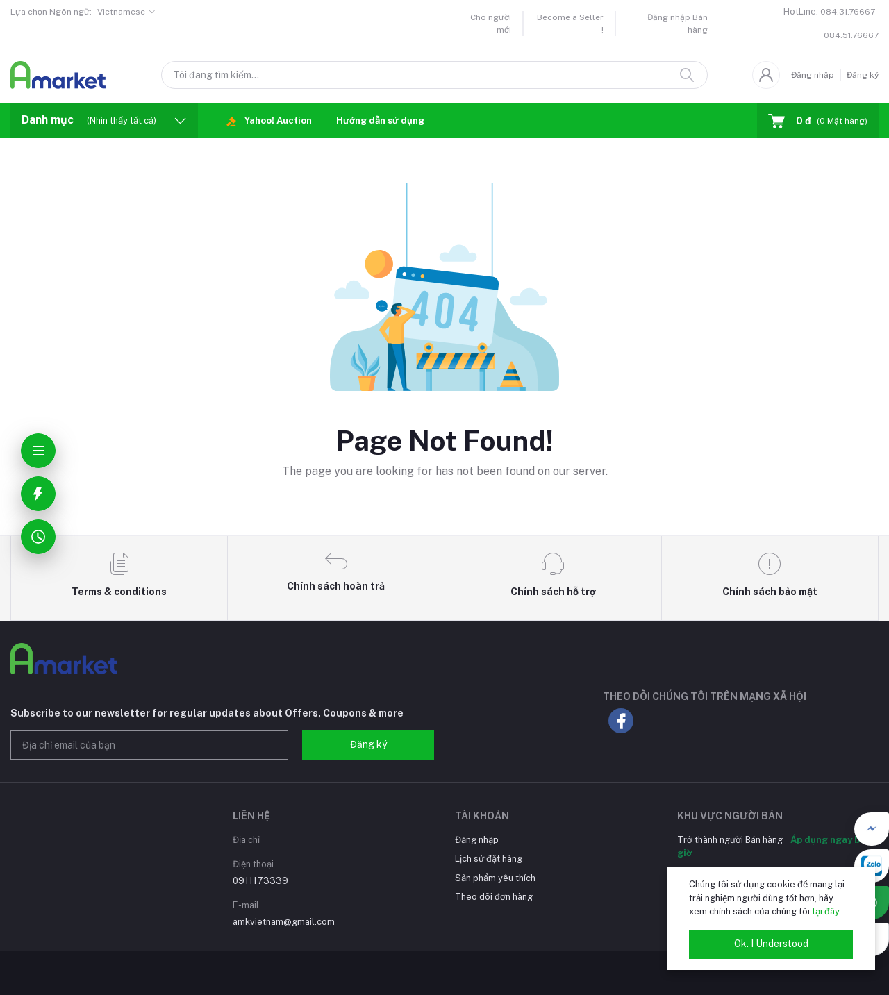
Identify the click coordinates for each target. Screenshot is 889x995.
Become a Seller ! (570, 23)
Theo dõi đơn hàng (494, 897)
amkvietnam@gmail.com (284, 922)
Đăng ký (863, 75)
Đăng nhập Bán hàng (677, 23)
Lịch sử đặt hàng (488, 858)
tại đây (826, 911)
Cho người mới (490, 23)
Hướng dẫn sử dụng (380, 120)
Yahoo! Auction (269, 121)
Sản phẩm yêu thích (495, 878)
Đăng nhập (812, 75)
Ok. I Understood (771, 943)
